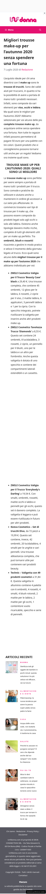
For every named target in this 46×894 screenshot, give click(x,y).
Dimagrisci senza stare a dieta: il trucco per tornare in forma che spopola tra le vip (28, 812)
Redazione (20, 831)
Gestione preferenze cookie (36, 892)
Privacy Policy (33, 831)
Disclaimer (22, 834)
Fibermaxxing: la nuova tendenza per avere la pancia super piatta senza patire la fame (28, 704)
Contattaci (23, 875)
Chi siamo (10, 831)
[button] (40, 29)
